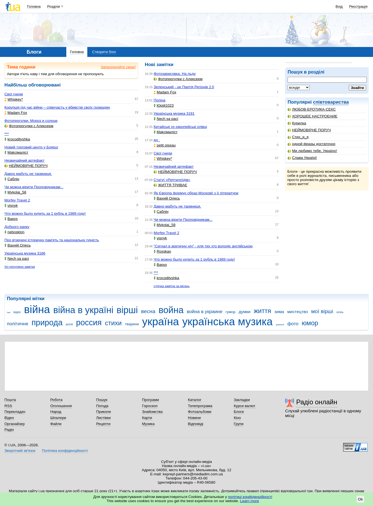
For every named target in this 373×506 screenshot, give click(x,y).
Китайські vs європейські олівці (180, 127)
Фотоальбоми (199, 412)
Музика (148, 424)
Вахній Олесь (17, 245)
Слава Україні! (302, 158)
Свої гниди (13, 94)
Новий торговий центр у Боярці (31, 147)
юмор (310, 323)
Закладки (242, 400)
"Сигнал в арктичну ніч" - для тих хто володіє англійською (203, 246)
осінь (340, 312)
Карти (147, 418)
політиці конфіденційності (250, 497)
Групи (238, 424)
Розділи (53, 6)
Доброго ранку (16, 227)
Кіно (237, 418)
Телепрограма (200, 406)
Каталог (194, 400)
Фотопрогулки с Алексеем (28, 126)
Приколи (103, 412)
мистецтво (297, 311)
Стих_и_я (298, 137)
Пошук (101, 400)
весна (148, 311)
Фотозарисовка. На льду (175, 74)
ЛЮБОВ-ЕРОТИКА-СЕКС (312, 109)
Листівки (103, 418)
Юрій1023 (164, 105)
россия (89, 322)
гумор (230, 312)
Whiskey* (13, 99)
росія (69, 324)
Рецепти (103, 424)
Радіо (9, 430)
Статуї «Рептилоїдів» (172, 180)
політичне (17, 323)
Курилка (297, 123)
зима (279, 311)
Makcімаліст (16, 152)
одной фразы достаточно (311, 144)
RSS (8, 406)
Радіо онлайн (316, 402)
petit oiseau (165, 145)
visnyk (11, 205)
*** (6, 134)
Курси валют (244, 406)
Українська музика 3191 (174, 113)
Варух (11, 219)
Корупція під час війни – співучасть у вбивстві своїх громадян (57, 107)
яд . (157, 140)
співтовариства (331, 102)
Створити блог (104, 52)
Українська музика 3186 (24, 253)
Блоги (239, 412)
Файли (56, 424)
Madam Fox (15, 113)
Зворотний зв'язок (19, 451)
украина (280, 324)
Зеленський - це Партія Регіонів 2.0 (184, 87)
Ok (360, 499)
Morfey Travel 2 (17, 200)
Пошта (10, 400)
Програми (150, 400)
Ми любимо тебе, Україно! (312, 151)
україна (160, 321)
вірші (127, 310)
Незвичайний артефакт (24, 160)
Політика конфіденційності (65, 451)
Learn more (249, 501)
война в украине (204, 311)
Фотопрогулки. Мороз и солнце (30, 121)
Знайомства (152, 412)
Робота (56, 400)
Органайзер (14, 424)
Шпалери (58, 418)
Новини (194, 418)
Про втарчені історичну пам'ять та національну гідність (51, 240)
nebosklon (14, 232)
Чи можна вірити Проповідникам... (33, 187)
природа (46, 322)
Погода (102, 406)
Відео (9, 418)
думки (245, 311)
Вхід (339, 6)
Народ (55, 412)
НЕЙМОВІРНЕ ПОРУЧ (309, 130)
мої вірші (322, 311)
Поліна (160, 100)
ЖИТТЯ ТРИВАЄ (170, 185)
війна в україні (83, 310)
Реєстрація (358, 6)
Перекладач (14, 412)
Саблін (11, 179)
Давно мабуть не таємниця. (28, 174)
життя (262, 310)
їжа (8, 312)
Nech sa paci (16, 258)
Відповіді (195, 424)
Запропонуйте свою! (118, 67)
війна (37, 309)
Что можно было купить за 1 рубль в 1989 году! (45, 213)
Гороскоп (149, 406)
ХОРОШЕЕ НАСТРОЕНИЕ (312, 116)
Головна (34, 6)
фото (292, 323)
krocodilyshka (17, 139)
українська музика (227, 321)
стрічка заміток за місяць (172, 286)
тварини (132, 324)
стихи (113, 323)
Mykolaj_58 (15, 192)
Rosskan (162, 251)
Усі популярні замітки (19, 266)
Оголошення (61, 406)
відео (17, 312)
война (171, 310)
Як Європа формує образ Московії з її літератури (196, 193)
